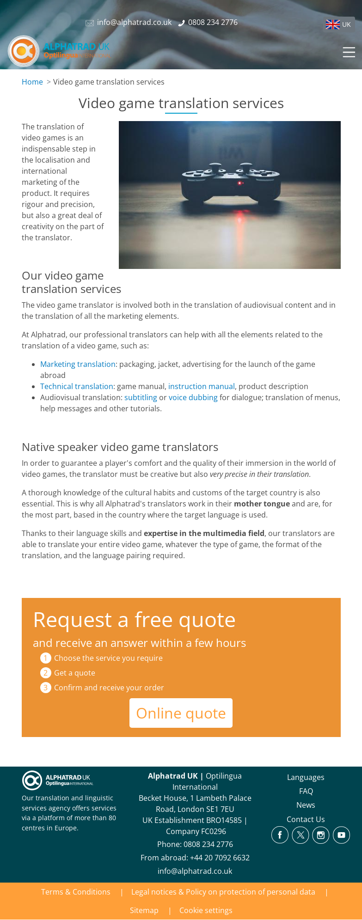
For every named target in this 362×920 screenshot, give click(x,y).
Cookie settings (206, 910)
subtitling (140, 397)
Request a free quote (134, 619)
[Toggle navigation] (348, 51)
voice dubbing (193, 397)
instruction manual (201, 386)
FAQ (306, 791)
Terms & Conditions (75, 892)
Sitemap (144, 910)
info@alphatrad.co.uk (195, 871)
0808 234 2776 (208, 844)
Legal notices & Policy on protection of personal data (223, 892)
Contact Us (306, 819)
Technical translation (76, 386)
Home (32, 82)
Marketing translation (78, 364)
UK (346, 24)
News (305, 805)
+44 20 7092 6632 (220, 858)
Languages (306, 777)
